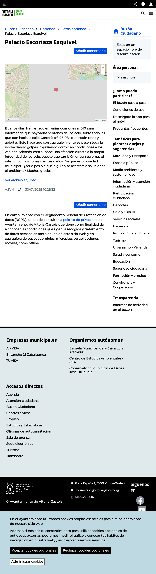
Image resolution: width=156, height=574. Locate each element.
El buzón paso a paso (129, 103)
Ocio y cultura (124, 212)
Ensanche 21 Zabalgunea (26, 354)
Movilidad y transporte (131, 156)
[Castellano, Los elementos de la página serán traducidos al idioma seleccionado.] (143, 4)
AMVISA (12, 348)
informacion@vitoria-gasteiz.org (97, 490)
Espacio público (125, 163)
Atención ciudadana (22, 401)
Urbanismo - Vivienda (130, 247)
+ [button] (103, 67)
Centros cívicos (18, 413)
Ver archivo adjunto (20, 180)
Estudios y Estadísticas (24, 425)
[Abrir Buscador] (144, 13)
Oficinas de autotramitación (28, 431)
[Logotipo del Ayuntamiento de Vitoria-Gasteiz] (20, 488)
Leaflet (97, 120)
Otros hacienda (74, 29)
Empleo (12, 419)
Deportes (120, 205)
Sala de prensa (18, 437)
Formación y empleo (129, 276)
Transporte (14, 456)
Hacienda (47, 29)
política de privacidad (80, 220)
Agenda (12, 394)
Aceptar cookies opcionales (34, 550)
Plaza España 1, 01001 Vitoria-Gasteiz (100, 483)
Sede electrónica (19, 444)
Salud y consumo (126, 254)
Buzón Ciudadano (19, 29)
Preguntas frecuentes (130, 128)
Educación (121, 261)
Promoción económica (131, 233)
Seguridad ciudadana (130, 268)
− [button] (103, 72)
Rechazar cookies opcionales (86, 550)
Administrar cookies (27, 561)
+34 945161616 (84, 497)
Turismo (119, 240)
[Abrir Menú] (151, 13)
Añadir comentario (91, 51)
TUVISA (12, 361)
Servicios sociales (126, 219)
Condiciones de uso (128, 110)
